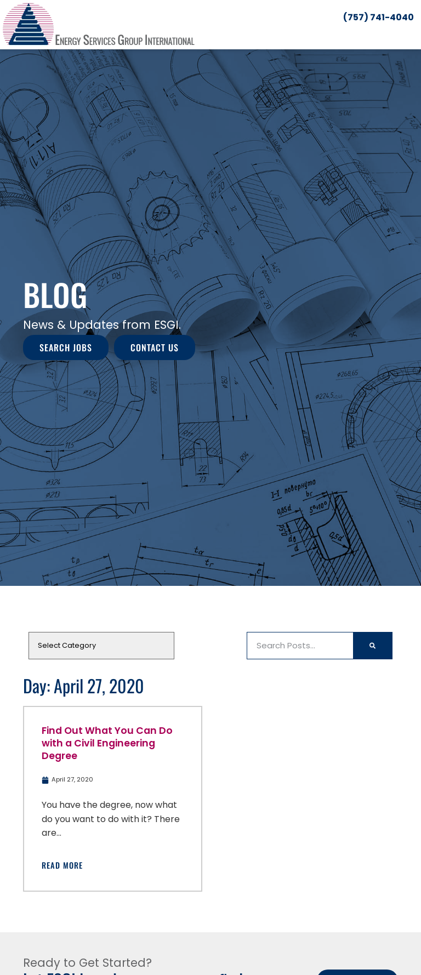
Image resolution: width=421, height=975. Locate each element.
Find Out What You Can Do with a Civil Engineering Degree (107, 743)
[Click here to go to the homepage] (99, 25)
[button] (413, 34)
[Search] (372, 645)
